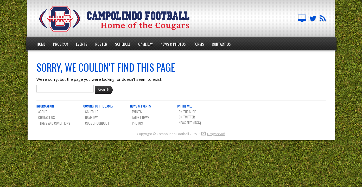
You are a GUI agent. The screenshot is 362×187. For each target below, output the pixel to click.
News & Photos (173, 44)
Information (45, 106)
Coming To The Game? (98, 106)
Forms (199, 44)
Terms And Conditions (54, 123)
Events (81, 44)
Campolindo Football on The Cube (302, 19)
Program (60, 44)
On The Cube (187, 111)
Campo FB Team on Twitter (312, 19)
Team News (323, 19)
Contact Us (221, 44)
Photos (137, 123)
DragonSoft (216, 133)
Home (41, 44)
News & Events (140, 106)
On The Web (185, 106)
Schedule (122, 44)
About (42, 111)
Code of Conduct (97, 123)
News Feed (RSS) (190, 122)
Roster (101, 44)
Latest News (140, 117)
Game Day (145, 44)
